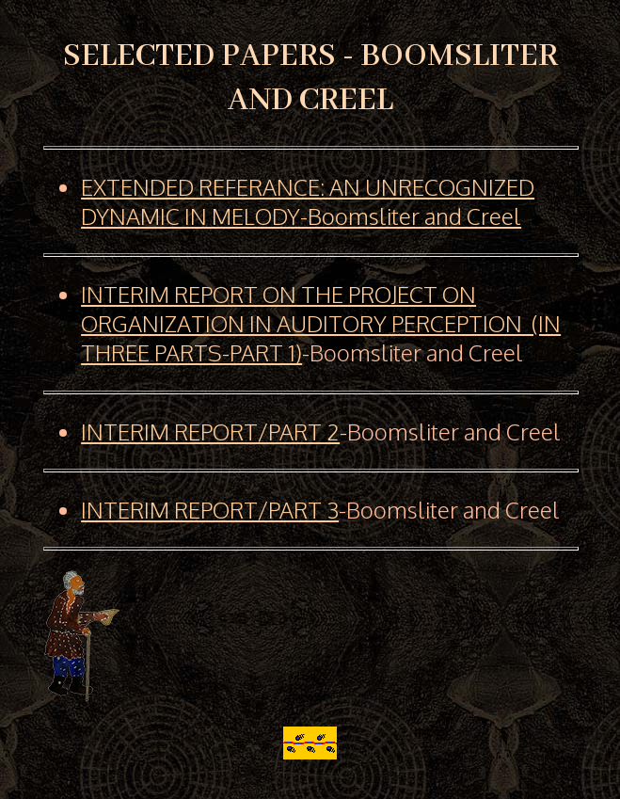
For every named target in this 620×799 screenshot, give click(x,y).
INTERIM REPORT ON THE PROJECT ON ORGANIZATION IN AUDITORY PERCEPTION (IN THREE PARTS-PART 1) (321, 323)
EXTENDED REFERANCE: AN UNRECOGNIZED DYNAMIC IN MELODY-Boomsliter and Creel (307, 201)
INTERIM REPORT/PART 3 (210, 509)
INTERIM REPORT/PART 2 (210, 431)
